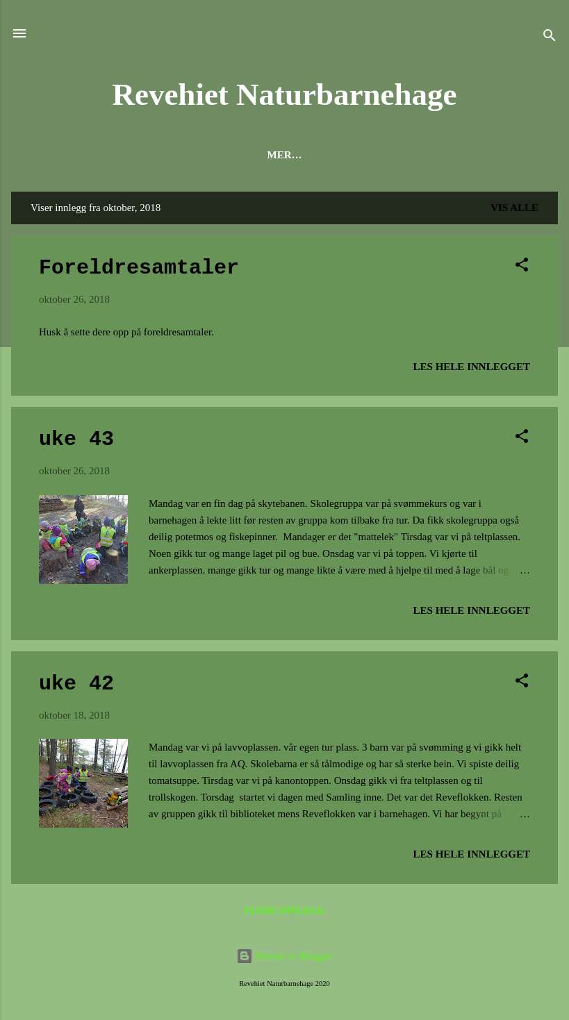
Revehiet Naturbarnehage (284, 94)
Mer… (514, 154)
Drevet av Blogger (284, 956)
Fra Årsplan (435, 154)
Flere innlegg (284, 910)
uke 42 (76, 684)
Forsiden (64, 154)
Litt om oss (340, 154)
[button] (521, 267)
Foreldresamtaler (139, 268)
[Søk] (549, 38)
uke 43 (76, 439)
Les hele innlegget (471, 366)
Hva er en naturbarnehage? (199, 154)
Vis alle (514, 207)
